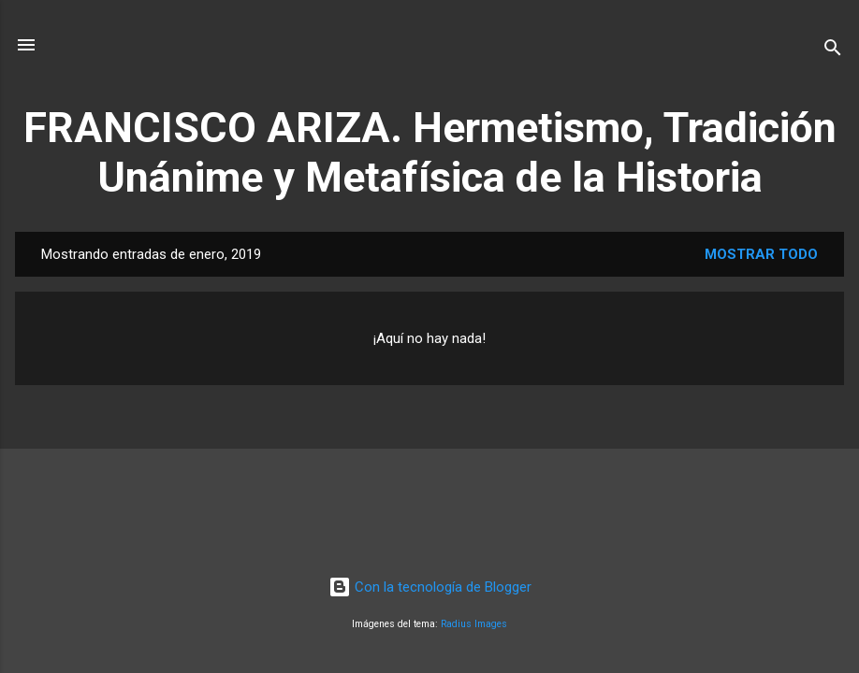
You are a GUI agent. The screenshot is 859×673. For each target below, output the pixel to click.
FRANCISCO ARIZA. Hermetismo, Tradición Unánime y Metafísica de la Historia (430, 152)
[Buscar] (833, 50)
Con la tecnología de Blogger (429, 587)
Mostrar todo (761, 254)
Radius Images (474, 624)
